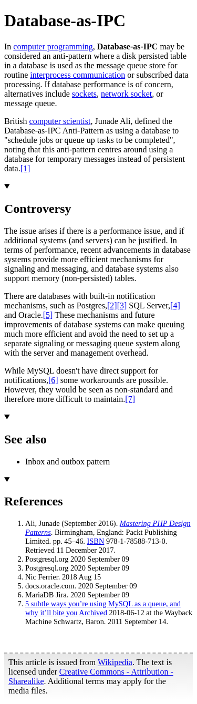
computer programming (53, 46)
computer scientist (60, 121)
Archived (93, 612)
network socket (126, 93)
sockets (84, 93)
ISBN (96, 541)
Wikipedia (115, 662)
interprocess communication (77, 74)
